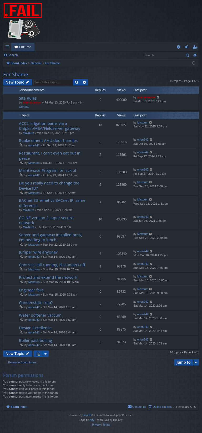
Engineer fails (31, 289)
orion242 (34, 145)
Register (47, 55)
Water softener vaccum (40, 315)
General (24, 106)
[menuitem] (178, 47)
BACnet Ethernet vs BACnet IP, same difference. (52, 203)
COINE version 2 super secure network (46, 220)
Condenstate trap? (36, 302)
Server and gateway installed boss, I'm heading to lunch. (50, 237)
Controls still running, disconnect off (52, 264)
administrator (32, 102)
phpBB (87, 415)
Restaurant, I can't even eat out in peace (49, 155)
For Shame (15, 74)
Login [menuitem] (188, 47)
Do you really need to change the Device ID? (49, 185)
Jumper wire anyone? (38, 252)
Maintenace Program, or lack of (47, 170)
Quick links (8, 47)
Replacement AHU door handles (48, 140)
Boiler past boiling (35, 340)
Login (29, 55)
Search (13, 55)
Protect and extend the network (48, 277)
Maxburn (28, 133)
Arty (92, 420)
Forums (25, 46)
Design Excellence (35, 327)
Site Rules (28, 98)
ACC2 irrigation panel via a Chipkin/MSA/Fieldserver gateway (49, 126)
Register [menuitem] (196, 47)
